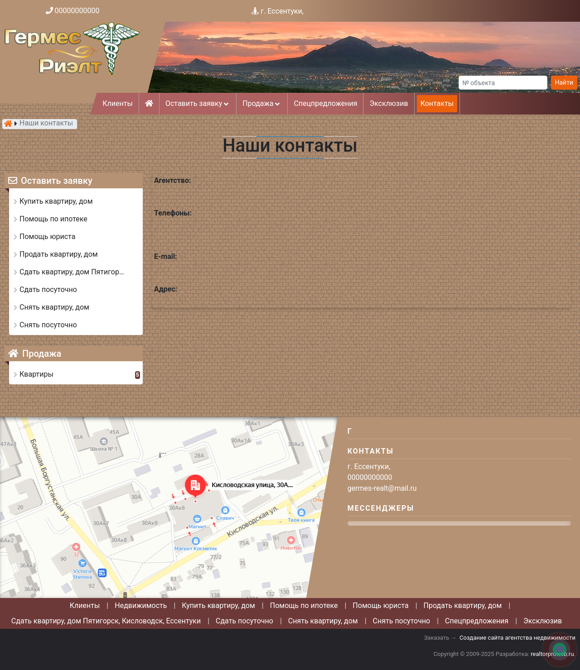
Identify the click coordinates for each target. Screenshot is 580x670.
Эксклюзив (388, 103)
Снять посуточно (401, 621)
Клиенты (117, 103)
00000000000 (77, 10)
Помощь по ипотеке (304, 605)
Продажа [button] (261, 103)
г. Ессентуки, (282, 11)
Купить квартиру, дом (218, 605)
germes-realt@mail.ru (382, 488)
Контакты (437, 103)
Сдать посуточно (244, 621)
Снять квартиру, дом (323, 621)
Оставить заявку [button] (197, 103)
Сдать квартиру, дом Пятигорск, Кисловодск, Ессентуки (106, 621)
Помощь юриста (380, 605)
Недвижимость (141, 605)
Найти (564, 82)
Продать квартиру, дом (463, 605)
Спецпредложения (325, 103)
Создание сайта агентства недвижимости (517, 637)
